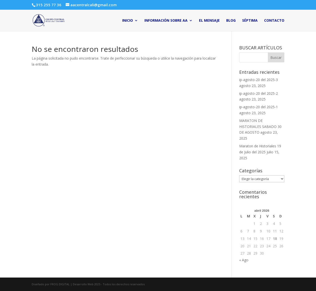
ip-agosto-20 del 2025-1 (258, 106)
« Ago (243, 260)
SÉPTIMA (250, 21)
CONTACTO (274, 21)
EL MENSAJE (209, 21)
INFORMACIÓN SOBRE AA (166, 21)
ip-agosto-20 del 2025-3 (258, 79)
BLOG (231, 21)
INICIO (127, 21)
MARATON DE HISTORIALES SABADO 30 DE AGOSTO (260, 126)
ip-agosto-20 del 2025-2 (258, 93)
